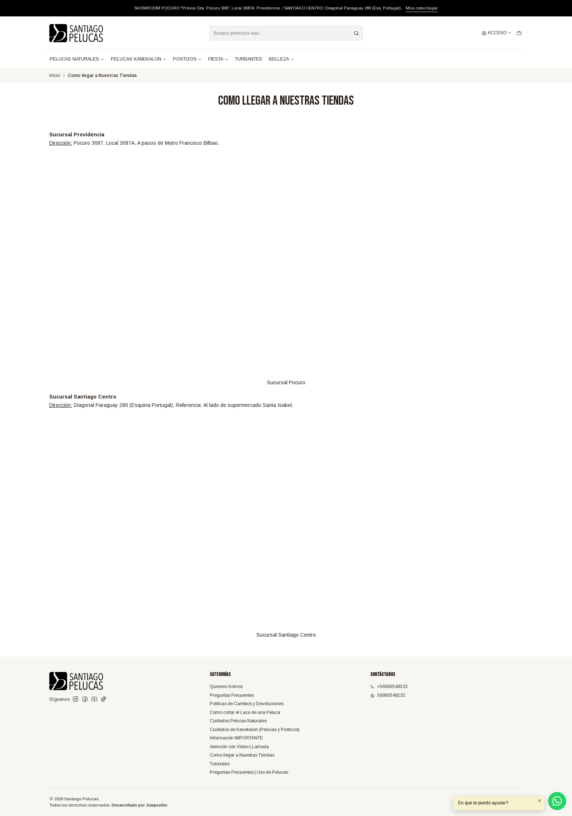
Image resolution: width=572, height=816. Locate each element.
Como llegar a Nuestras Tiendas (242, 755)
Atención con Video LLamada (239, 746)
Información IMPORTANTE (236, 738)
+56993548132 (389, 686)
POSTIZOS (187, 59)
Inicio (54, 76)
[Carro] (519, 33)
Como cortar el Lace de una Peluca (245, 712)
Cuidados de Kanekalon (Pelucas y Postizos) (254, 729)
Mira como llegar (422, 8)
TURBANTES (248, 59)
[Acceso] (496, 33)
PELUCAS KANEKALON (138, 59)
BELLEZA (281, 59)
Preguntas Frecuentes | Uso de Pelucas (249, 772)
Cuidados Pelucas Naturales (238, 720)
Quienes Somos (226, 686)
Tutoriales (219, 763)
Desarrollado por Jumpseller (139, 805)
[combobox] (286, 33)
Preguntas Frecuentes (232, 695)
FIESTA (218, 59)
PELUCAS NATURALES (77, 59)
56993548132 (387, 695)
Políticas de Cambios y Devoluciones (246, 703)
